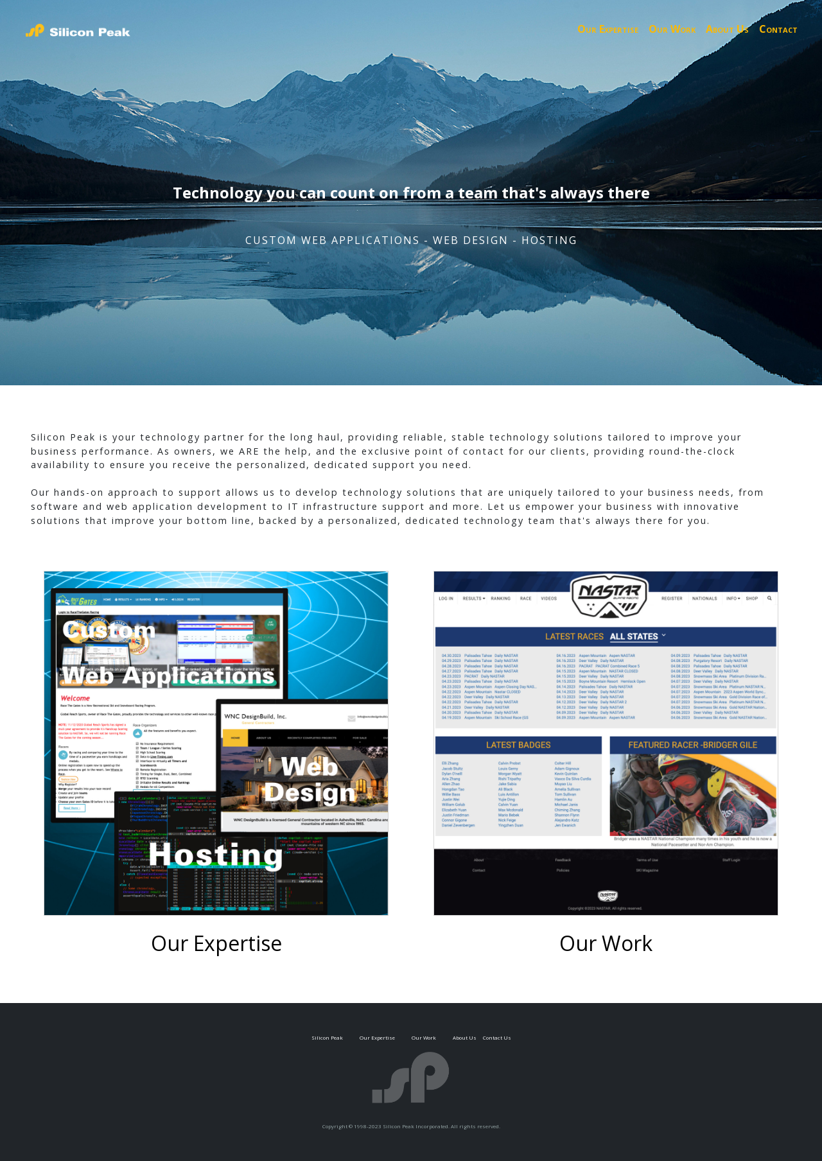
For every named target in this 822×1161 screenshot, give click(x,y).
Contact (778, 29)
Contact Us (497, 1037)
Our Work (672, 29)
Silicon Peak (327, 1037)
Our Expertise (607, 29)
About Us (727, 29)
